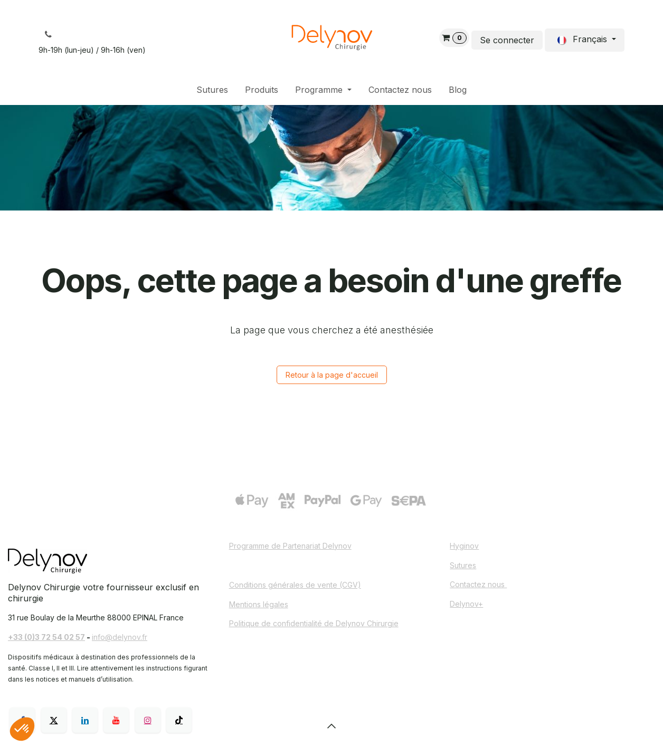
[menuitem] (212, 90)
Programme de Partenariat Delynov (290, 545)
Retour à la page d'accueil (332, 374)
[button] (331, 726)
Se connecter (507, 40)
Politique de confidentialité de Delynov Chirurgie (314, 623)
